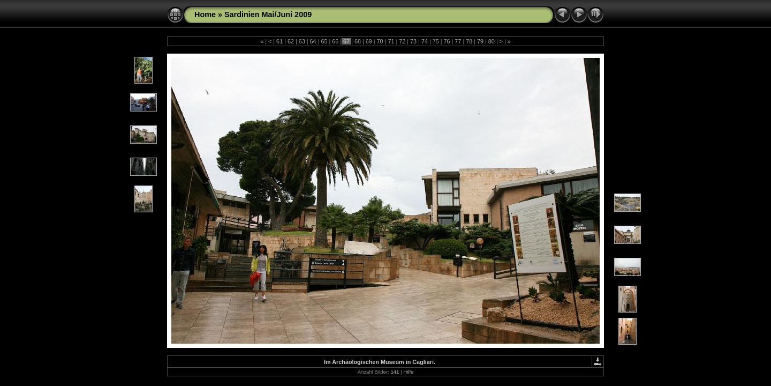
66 (335, 41)
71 (391, 41)
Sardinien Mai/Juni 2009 (268, 14)
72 (402, 41)
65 (324, 41)
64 (313, 41)
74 (424, 41)
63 (302, 41)
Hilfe (408, 372)
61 (279, 41)
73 (413, 41)
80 (491, 41)
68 (357, 41)
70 (380, 41)
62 (291, 41)
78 (469, 41)
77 (458, 41)
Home (205, 14)
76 (447, 41)
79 (480, 41)
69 (369, 41)
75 (436, 41)
